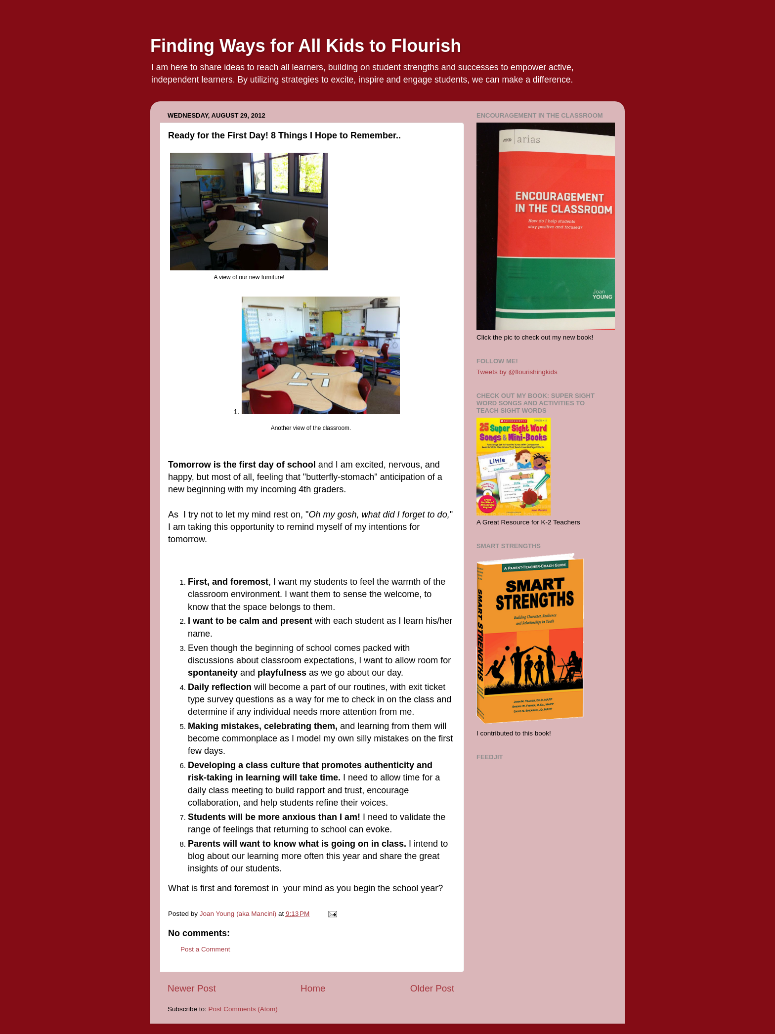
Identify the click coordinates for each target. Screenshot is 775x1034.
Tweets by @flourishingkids (517, 372)
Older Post (432, 988)
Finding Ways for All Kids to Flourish (305, 46)
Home (313, 988)
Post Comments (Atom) (243, 1009)
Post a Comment (205, 949)
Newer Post (192, 988)
